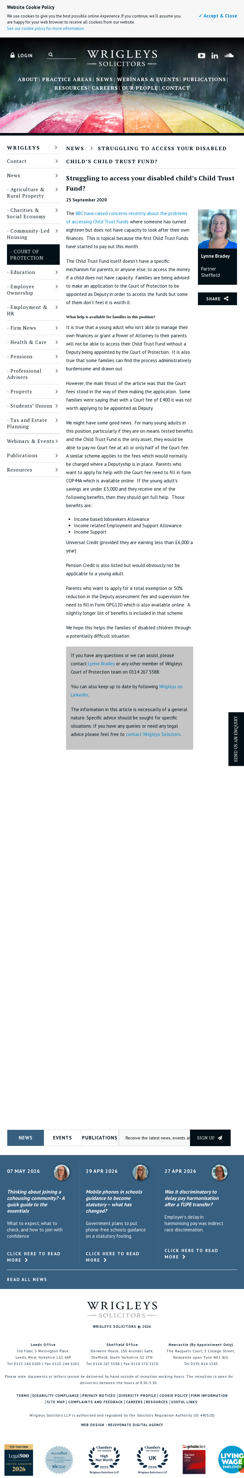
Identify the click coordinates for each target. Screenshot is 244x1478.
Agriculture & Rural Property (26, 192)
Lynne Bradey (101, 664)
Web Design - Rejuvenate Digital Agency (122, 1425)
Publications (204, 79)
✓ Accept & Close (218, 16)
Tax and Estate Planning (27, 423)
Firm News (23, 328)
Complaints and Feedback (95, 1402)
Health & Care (28, 342)
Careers (105, 88)
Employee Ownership (21, 289)
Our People (140, 88)
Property (21, 391)
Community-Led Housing (28, 234)
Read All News (27, 1279)
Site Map (56, 1402)
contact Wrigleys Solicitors (153, 734)
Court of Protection (27, 254)
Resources (70, 88)
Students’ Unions (31, 406)
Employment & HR (27, 310)
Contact (176, 88)
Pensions (21, 356)
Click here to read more (34, 1257)
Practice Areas (67, 79)
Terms (23, 1396)
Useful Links (184, 1402)
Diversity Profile (137, 1396)
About (28, 79)
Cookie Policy (173, 1396)
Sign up (209, 1138)
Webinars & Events (148, 79)
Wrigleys (23, 147)
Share (213, 299)
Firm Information (209, 1396)
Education (22, 272)
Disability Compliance (55, 1396)
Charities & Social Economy (26, 213)
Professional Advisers (24, 374)
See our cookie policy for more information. (46, 28)
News (104, 79)
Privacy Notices (99, 1396)
